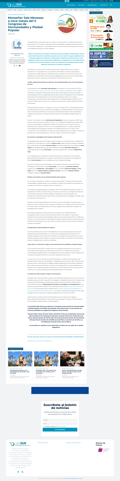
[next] (68, 1)
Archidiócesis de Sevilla (17, 14)
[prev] (66, 1)
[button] (111, 5)
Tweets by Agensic (43, 442)
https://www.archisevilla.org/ (17, 57)
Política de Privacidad (69, 478)
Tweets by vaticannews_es (73, 442)
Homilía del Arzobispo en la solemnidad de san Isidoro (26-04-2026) (20, 372)
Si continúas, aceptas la (54, 426)
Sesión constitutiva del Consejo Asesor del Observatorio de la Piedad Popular (72, 372)
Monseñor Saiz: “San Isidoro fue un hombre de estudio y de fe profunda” (46, 372)
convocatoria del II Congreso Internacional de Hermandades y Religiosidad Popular (52, 90)
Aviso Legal (79, 478)
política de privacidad (60, 426)
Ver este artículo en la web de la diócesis (39, 341)
